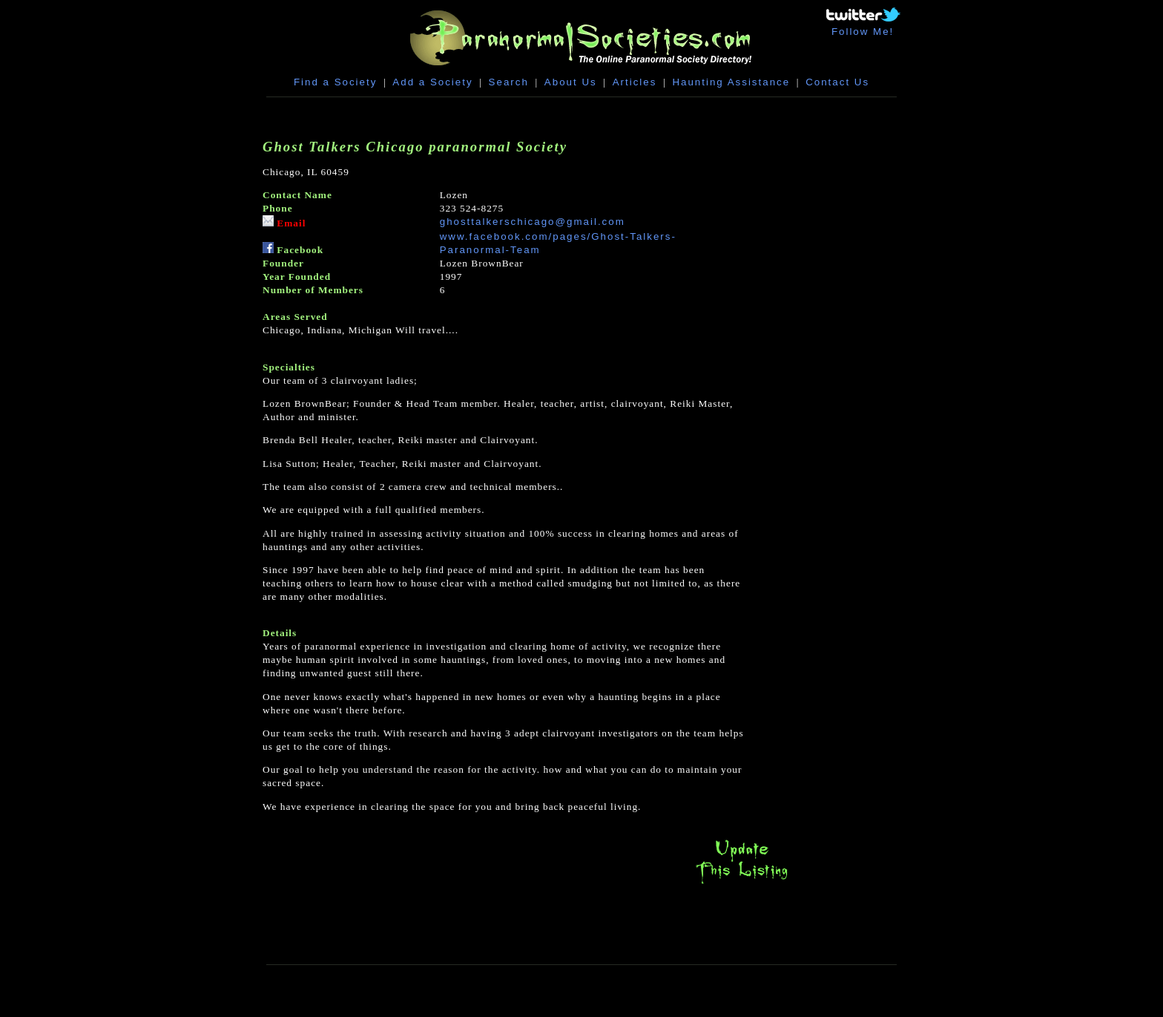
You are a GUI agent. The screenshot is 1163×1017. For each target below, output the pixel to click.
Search (509, 82)
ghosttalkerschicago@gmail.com (532, 221)
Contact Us (837, 82)
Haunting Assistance (731, 82)
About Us (570, 82)
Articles (635, 82)
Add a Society (432, 82)
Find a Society (335, 82)
